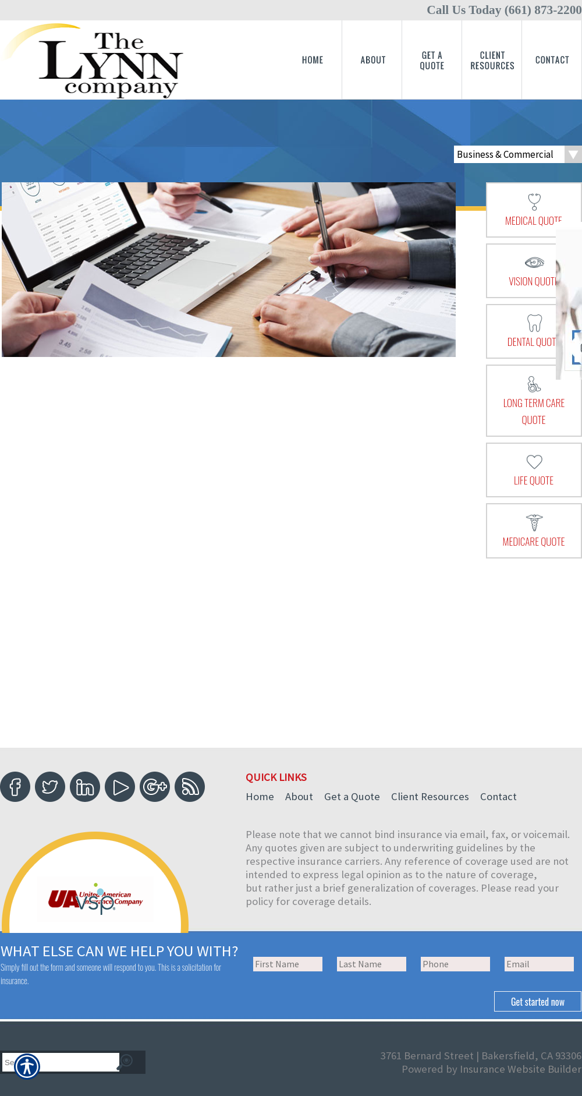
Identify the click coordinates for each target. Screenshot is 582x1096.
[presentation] (534, 209)
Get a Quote (352, 796)
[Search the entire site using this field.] (56, 1062)
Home (260, 796)
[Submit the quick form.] (537, 1001)
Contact (498, 796)
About (299, 796)
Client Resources (430, 796)
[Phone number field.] (455, 964)
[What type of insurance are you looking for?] (518, 154)
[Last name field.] (371, 964)
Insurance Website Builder (520, 1069)
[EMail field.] (539, 964)
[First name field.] (287, 964)
